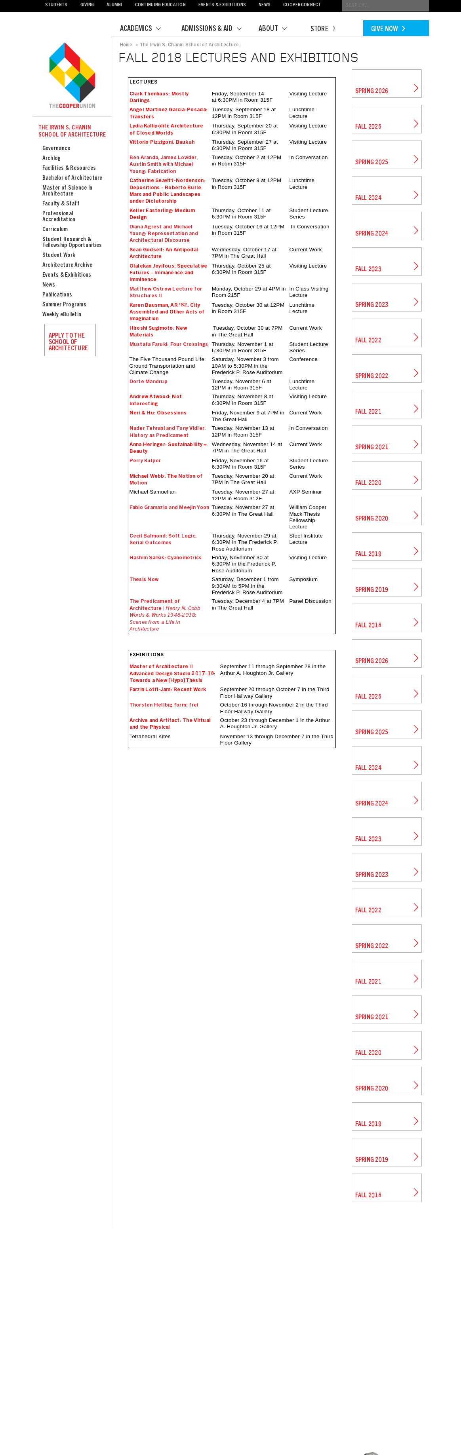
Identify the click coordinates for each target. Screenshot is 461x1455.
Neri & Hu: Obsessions (158, 413)
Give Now (388, 29)
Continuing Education (160, 5)
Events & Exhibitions (222, 5)
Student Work (59, 255)
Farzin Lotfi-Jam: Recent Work (168, 690)
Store (323, 29)
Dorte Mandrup (149, 382)
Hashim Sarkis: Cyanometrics (166, 558)
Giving (87, 5)
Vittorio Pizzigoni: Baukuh (162, 142)
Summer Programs (64, 305)
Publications (57, 295)
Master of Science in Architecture (67, 191)
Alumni (114, 5)
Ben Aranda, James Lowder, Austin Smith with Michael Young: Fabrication (164, 165)
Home (126, 45)
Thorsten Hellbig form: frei (164, 705)
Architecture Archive (67, 265)
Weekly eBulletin (62, 315)
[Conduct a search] (385, 5)
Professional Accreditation (59, 217)
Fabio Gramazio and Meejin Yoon (170, 508)
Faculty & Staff (61, 204)
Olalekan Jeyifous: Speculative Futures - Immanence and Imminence (169, 273)
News (265, 5)
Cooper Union (72, 76)
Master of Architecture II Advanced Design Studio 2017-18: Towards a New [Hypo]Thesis (173, 674)
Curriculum (55, 230)
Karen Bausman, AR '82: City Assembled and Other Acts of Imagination (167, 312)
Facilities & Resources (69, 168)
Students (56, 5)
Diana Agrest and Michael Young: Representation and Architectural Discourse (164, 234)
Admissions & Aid (216, 29)
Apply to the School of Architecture (68, 342)
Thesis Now (144, 580)
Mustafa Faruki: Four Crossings (169, 345)
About (278, 29)
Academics (145, 29)
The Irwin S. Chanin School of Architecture (72, 131)
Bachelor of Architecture (72, 178)
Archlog (51, 158)
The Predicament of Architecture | (165, 615)
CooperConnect (302, 5)
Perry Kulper (145, 461)
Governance (56, 149)
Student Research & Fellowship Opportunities (72, 243)
